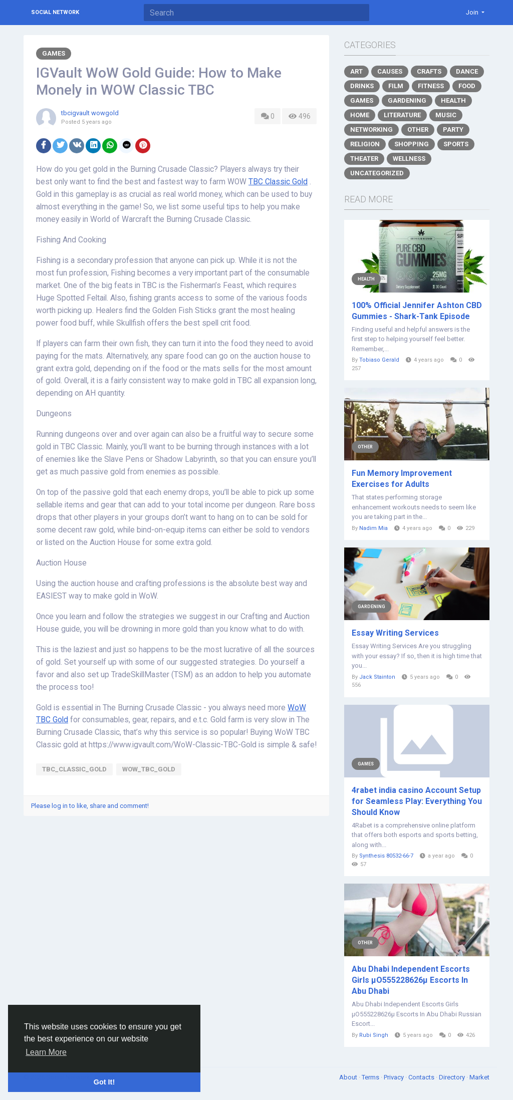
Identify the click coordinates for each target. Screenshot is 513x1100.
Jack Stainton (377, 677)
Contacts (422, 1077)
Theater (364, 158)
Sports (455, 144)
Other (417, 129)
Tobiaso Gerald (379, 360)
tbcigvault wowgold (90, 113)
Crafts (429, 71)
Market (479, 1077)
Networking (371, 129)
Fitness (431, 86)
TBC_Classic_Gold (74, 769)
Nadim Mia (373, 528)
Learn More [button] (46, 1052)
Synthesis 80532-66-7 (386, 856)
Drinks (362, 86)
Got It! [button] (104, 1082)
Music (445, 115)
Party (453, 129)
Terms (371, 1077)
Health (453, 100)
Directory (452, 1077)
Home (359, 115)
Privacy (394, 1077)
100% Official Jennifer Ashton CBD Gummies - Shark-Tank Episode (417, 311)
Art (356, 71)
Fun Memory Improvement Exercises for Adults (402, 478)
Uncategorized (377, 173)
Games (53, 53)
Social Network (55, 12)
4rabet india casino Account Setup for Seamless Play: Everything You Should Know (417, 801)
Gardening (407, 100)
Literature (402, 115)
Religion (365, 144)
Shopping (411, 144)
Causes (389, 71)
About (349, 1077)
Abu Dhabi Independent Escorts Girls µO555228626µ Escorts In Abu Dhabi (411, 980)
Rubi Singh (373, 1035)
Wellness (409, 158)
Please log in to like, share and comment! (90, 805)
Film (395, 86)
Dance (467, 71)
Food (466, 86)
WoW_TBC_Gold (148, 769)
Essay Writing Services (395, 633)
